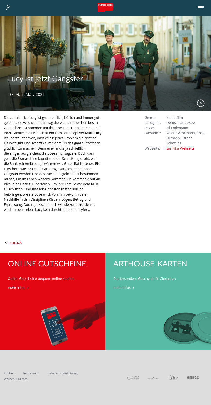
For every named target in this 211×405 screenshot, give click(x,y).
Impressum (31, 373)
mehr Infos (19, 287)
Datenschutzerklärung (62, 373)
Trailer (201, 103)
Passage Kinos (105, 8)
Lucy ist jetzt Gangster (45, 79)
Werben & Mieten (16, 379)
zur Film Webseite (181, 148)
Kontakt (9, 373)
